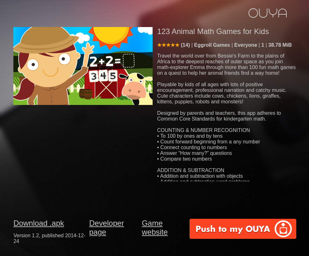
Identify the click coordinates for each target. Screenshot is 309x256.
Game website (155, 227)
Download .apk (38, 223)
